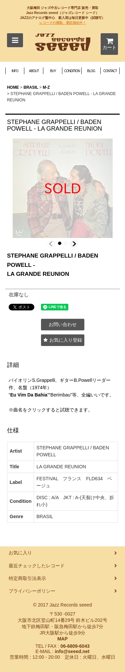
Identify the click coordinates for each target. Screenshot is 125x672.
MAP (62, 638)
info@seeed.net (72, 651)
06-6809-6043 (74, 646)
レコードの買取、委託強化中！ (62, 23)
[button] (15, 40)
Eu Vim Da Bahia (28, 394)
